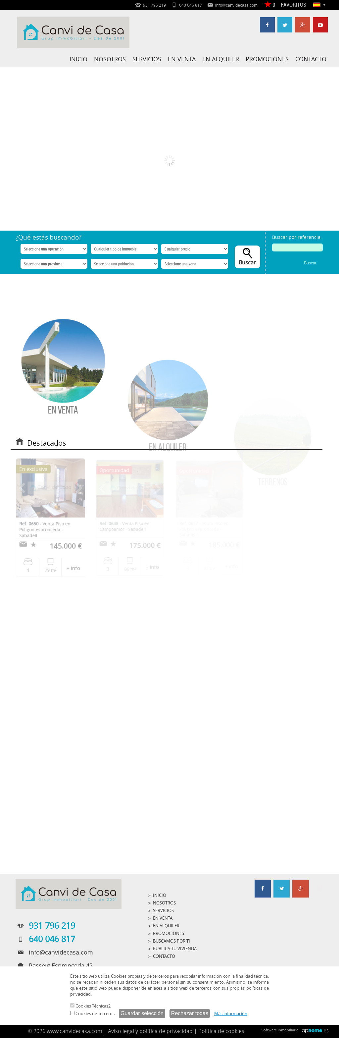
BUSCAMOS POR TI (171, 941)
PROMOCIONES (267, 59)
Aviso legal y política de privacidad (150, 1031)
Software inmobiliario (280, 1029)
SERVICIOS (146, 59)
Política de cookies (221, 1031)
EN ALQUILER (220, 59)
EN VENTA (182, 59)
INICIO (78, 59)
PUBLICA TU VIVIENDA (175, 949)
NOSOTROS (110, 59)
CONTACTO (310, 59)
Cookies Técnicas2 (90, 1006)
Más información (230, 1013)
